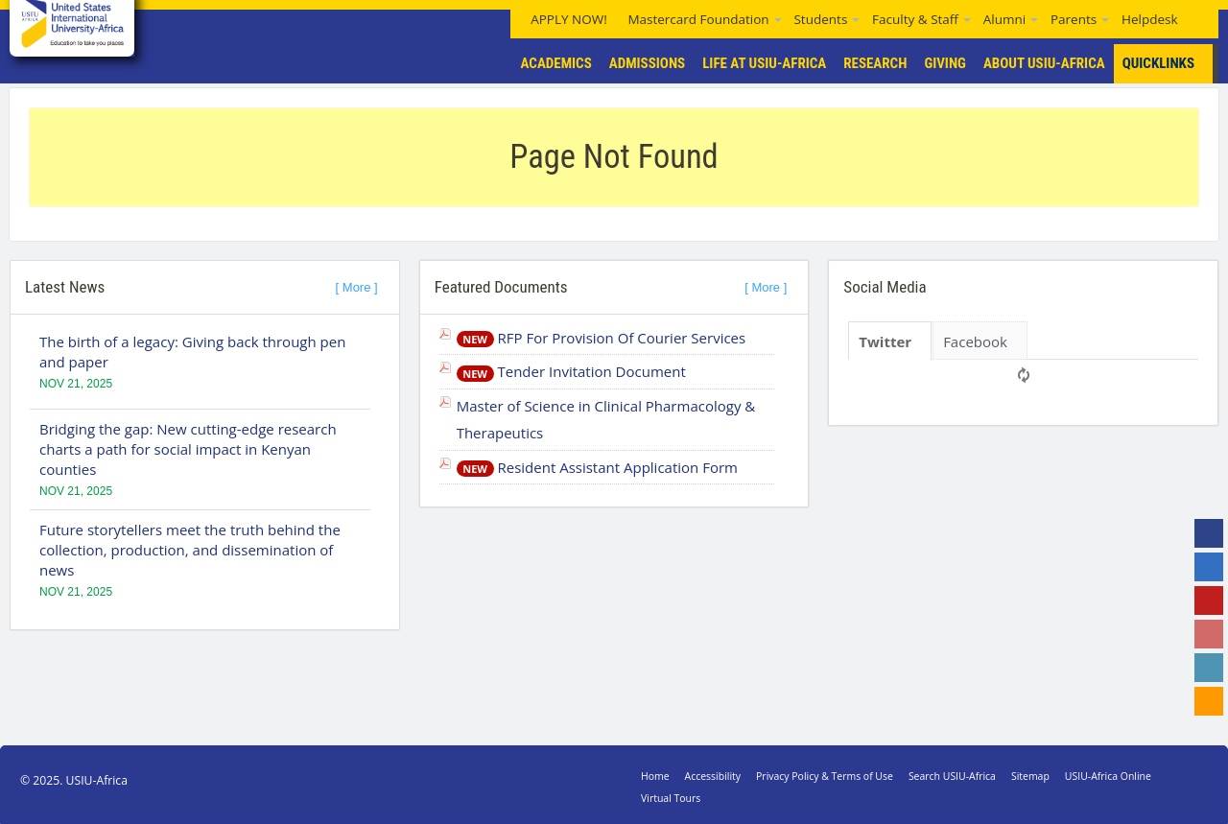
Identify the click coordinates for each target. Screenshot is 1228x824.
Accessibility (713, 776)
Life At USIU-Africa (764, 63)
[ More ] (357, 287)
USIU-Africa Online (1108, 776)
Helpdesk (1150, 19)
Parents (1074, 19)
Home (655, 776)
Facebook (975, 341)
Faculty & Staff (915, 19)
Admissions (647, 63)
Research (875, 63)
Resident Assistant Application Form (597, 467)
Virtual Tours (670, 798)
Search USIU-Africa (952, 776)
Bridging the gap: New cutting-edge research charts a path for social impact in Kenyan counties (188, 449)
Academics (556, 63)
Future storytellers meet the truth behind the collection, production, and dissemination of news (190, 549)
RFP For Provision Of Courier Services (601, 337)
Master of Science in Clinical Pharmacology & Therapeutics (606, 419)
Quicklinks (1170, 63)
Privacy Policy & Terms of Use (824, 776)
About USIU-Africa (1044, 63)
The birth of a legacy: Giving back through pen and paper (192, 351)
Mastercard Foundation (697, 19)
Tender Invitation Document (571, 371)
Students (820, 19)
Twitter (885, 341)
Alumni (1004, 19)
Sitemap (1030, 776)
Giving (945, 63)
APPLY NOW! (569, 19)
